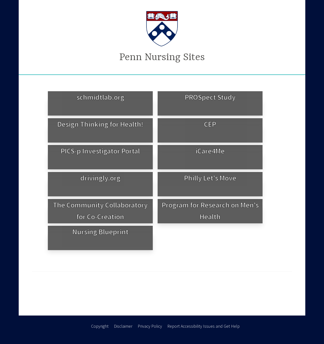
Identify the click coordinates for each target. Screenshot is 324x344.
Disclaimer (123, 326)
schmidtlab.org (100, 97)
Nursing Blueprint (100, 231)
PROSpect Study (210, 97)
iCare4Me (210, 150)
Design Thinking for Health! (100, 124)
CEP (210, 124)
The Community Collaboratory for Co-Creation (100, 210)
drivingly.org (100, 177)
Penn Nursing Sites (162, 57)
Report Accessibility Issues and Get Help (203, 326)
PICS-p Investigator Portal (100, 150)
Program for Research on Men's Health (210, 210)
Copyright (100, 326)
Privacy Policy (150, 326)
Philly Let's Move (210, 177)
